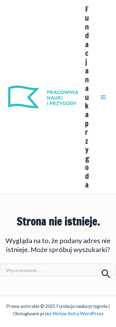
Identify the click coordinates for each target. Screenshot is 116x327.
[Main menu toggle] (103, 97)
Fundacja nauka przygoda (87, 97)
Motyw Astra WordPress (78, 313)
